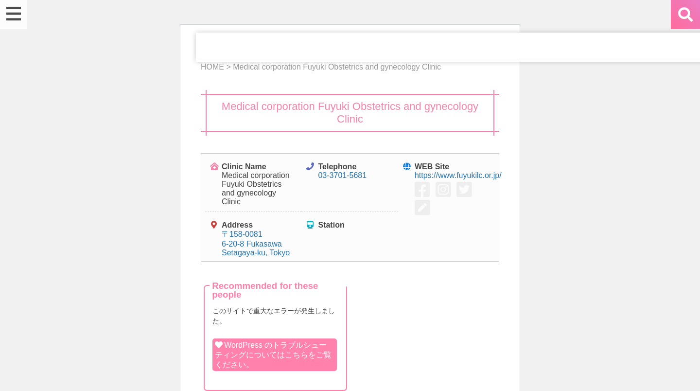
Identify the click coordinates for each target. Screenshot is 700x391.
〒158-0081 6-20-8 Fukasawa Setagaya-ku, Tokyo (256, 243)
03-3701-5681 (342, 175)
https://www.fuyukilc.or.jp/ (458, 175)
